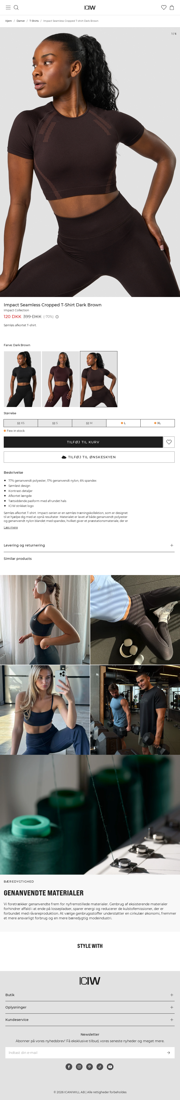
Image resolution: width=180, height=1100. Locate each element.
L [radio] (125, 423)
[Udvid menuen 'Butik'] (89, 995)
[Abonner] (168, 1052)
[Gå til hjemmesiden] (90, 8)
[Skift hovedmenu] (8, 7)
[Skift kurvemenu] (172, 7)
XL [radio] (159, 423)
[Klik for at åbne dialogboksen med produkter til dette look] (45, 620)
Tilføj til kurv (83, 442)
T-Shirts (34, 20)
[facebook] (69, 1066)
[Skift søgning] (16, 7)
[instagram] (79, 1066)
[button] (89, 545)
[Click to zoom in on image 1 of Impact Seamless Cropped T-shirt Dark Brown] (90, 162)
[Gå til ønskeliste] (164, 7)
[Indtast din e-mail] (83, 1052)
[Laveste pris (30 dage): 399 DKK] (57, 316)
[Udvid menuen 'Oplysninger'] (89, 1007)
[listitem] (22, 379)
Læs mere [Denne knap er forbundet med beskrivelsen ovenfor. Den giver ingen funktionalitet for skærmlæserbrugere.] (11, 527)
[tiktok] (100, 1066)
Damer (21, 20)
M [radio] (89, 423)
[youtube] (110, 1066)
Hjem (8, 20)
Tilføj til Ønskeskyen (89, 457)
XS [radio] (20, 423)
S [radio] (55, 423)
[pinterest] (89, 1066)
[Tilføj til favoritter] (169, 442)
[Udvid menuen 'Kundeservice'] (89, 1020)
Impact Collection (16, 310)
